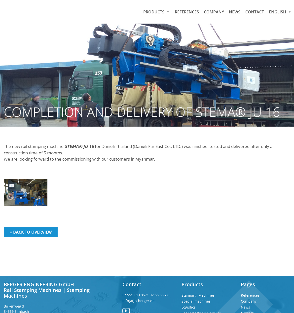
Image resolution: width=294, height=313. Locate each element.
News (234, 11)
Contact (254, 11)
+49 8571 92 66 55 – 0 (152, 295)
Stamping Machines (198, 295)
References (187, 11)
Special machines (196, 301)
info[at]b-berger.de (138, 300)
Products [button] (156, 11)
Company (214, 11)
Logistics (189, 307)
